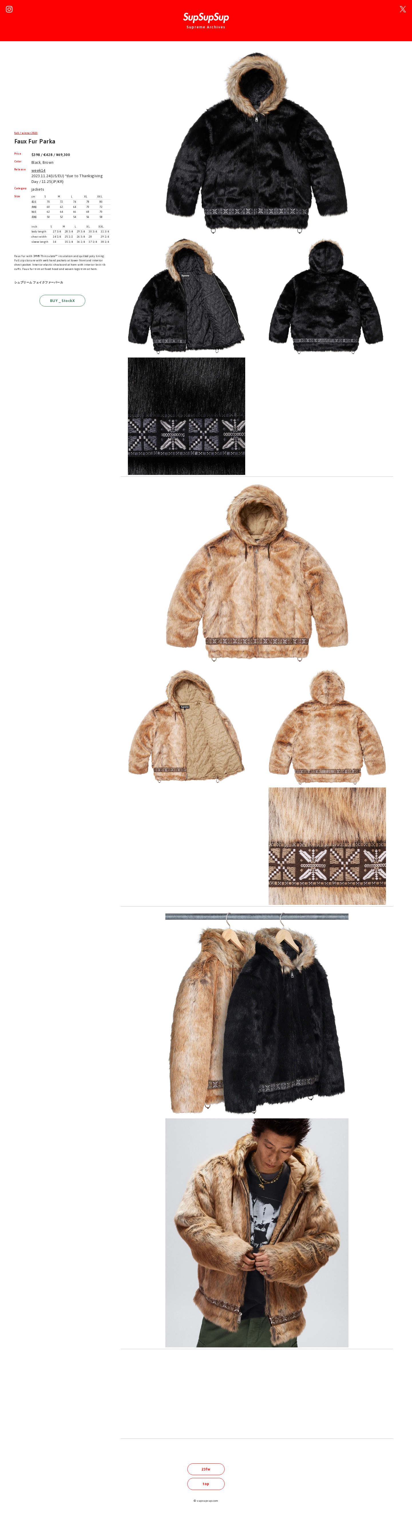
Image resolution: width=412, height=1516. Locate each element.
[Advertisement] (62, 90)
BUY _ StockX (62, 301)
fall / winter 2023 (26, 133)
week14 (38, 170)
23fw (206, 1469)
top (206, 1484)
